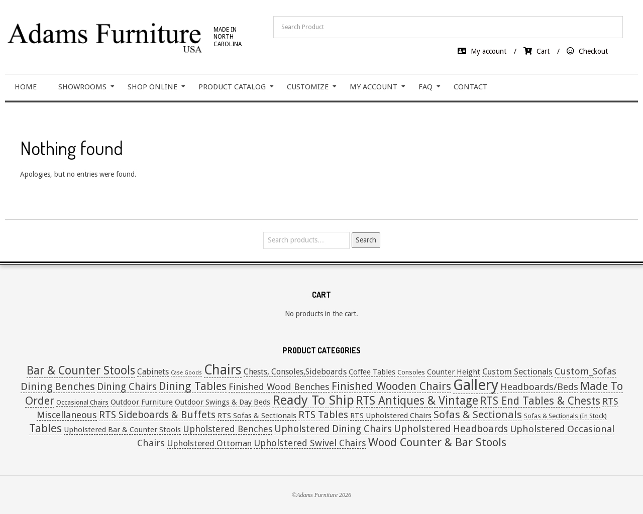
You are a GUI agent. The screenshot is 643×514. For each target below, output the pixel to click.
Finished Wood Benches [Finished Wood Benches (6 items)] (279, 386)
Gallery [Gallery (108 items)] (475, 385)
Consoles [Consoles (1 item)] (411, 372)
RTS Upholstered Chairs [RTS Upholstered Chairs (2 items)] (391, 415)
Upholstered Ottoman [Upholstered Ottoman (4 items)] (209, 443)
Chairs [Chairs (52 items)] (223, 369)
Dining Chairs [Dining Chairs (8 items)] (127, 387)
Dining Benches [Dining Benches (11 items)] (58, 386)
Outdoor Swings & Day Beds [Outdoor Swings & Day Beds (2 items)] (222, 402)
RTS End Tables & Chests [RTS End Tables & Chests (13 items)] (540, 401)
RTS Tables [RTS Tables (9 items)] (323, 415)
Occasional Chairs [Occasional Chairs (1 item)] (82, 402)
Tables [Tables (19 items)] (45, 428)
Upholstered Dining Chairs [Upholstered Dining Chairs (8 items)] (333, 429)
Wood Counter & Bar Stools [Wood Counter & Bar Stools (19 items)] (437, 442)
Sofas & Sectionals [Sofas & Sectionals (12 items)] (478, 415)
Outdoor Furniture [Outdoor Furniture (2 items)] (142, 402)
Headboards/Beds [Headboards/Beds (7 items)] (539, 387)
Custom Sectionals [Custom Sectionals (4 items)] (517, 371)
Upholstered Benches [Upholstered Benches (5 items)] (227, 429)
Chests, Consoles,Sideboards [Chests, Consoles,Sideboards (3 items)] (295, 371)
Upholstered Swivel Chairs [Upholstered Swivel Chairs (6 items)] (310, 443)
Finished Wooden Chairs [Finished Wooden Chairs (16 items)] (391, 386)
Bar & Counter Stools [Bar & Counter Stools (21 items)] (81, 370)
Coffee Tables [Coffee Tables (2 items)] (372, 371)
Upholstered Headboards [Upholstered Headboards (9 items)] (451, 429)
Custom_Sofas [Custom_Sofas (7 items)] (585, 371)
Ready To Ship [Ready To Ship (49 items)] (313, 400)
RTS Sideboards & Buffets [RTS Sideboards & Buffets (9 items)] (157, 415)
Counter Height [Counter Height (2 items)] (453, 371)
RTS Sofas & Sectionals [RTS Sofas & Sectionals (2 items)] (257, 415)
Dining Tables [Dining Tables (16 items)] (193, 386)
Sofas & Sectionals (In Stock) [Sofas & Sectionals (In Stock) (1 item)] (565, 416)
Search (366, 240)
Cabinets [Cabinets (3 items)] (153, 371)
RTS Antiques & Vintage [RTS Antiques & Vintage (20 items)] (417, 400)
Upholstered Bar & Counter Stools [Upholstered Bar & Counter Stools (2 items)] (122, 429)
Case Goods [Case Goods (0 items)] (186, 372)
